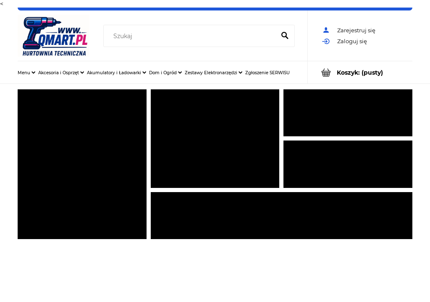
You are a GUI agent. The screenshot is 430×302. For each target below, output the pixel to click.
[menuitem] (26, 72)
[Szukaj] (284, 36)
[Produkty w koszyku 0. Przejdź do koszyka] (360, 72)
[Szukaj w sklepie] (191, 36)
